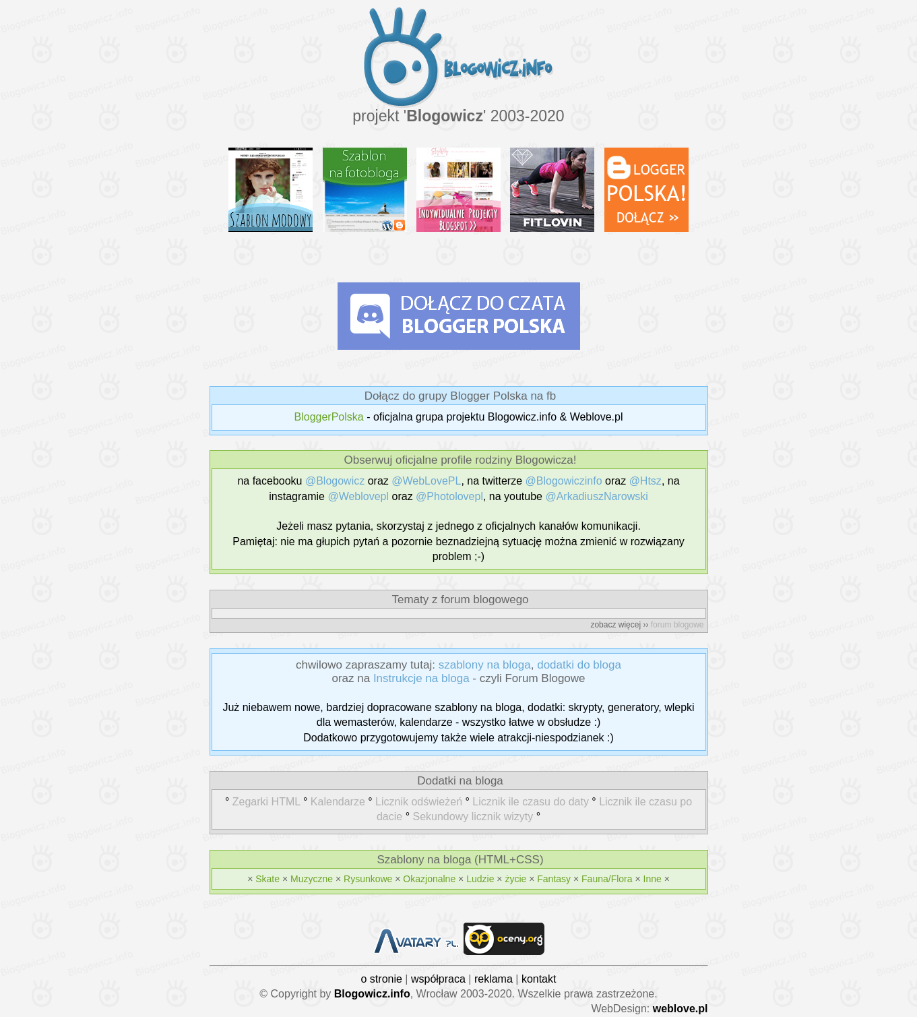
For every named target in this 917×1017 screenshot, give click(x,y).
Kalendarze (338, 801)
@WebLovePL (426, 481)
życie (515, 878)
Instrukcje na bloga (421, 678)
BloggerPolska (329, 417)
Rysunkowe (368, 878)
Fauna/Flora (606, 878)
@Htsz (645, 481)
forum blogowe (677, 624)
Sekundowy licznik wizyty (472, 816)
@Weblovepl (358, 496)
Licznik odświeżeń (418, 801)
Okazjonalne (429, 878)
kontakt (539, 979)
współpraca (438, 979)
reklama (493, 979)
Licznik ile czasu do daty (530, 801)
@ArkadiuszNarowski (596, 496)
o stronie (381, 979)
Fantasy (554, 878)
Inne (652, 878)
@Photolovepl (449, 496)
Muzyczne (311, 878)
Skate (267, 878)
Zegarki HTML (266, 801)
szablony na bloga (485, 664)
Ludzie (480, 878)
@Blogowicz (335, 481)
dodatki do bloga (579, 664)
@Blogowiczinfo (564, 481)
